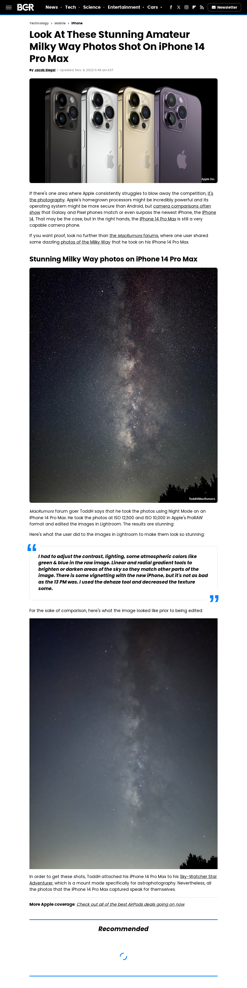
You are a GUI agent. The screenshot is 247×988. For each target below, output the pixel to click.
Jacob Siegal (44, 70)
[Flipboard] (194, 7)
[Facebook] (171, 7)
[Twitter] (179, 7)
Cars (152, 7)
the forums (134, 236)
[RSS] (202, 7)
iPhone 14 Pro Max (158, 219)
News (52, 7)
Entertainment (124, 7)
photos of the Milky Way (85, 242)
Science (92, 7)
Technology (39, 23)
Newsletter (224, 7)
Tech (70, 7)
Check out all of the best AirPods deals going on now (130, 904)
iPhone (77, 23)
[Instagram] (186, 7)
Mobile (60, 23)
